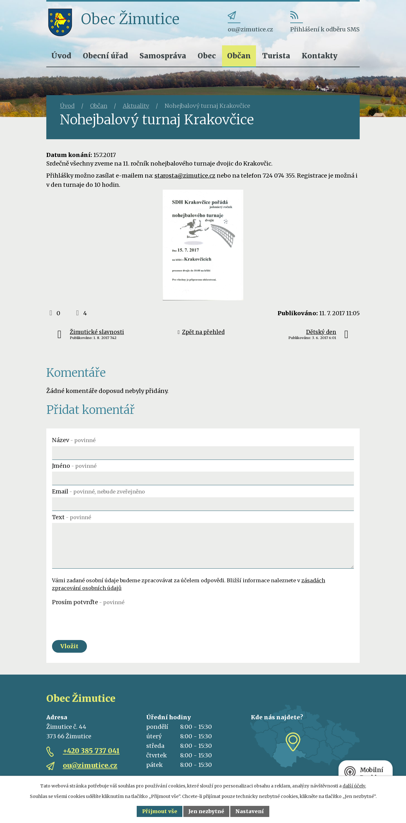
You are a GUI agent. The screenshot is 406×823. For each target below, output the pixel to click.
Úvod (61, 55)
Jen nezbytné (206, 811)
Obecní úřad (105, 55)
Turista (276, 55)
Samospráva (163, 55)
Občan (239, 55)
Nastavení (249, 811)
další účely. (354, 786)
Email (98, 491)
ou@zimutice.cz (90, 765)
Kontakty (319, 55)
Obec (207, 55)
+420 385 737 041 (91, 751)
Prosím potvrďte (88, 602)
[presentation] (100, 620)
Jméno (74, 465)
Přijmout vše (159, 811)
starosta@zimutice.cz (184, 175)
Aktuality (136, 105)
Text (71, 517)
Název (73, 440)
